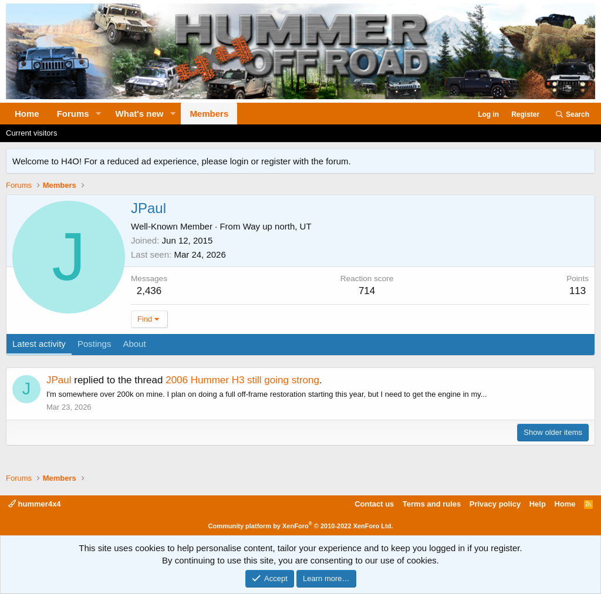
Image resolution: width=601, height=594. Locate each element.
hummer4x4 (34, 504)
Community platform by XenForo (300, 525)
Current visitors (31, 133)
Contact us (374, 504)
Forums (73, 114)
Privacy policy (495, 504)
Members (209, 114)
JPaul (59, 380)
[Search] (572, 114)
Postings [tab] (94, 344)
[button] (98, 113)
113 (577, 290)
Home (27, 114)
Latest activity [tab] (39, 344)
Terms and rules (432, 504)
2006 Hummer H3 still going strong (242, 380)
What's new (140, 114)
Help (537, 504)
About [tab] (134, 344)
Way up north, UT (277, 226)
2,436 (149, 290)
